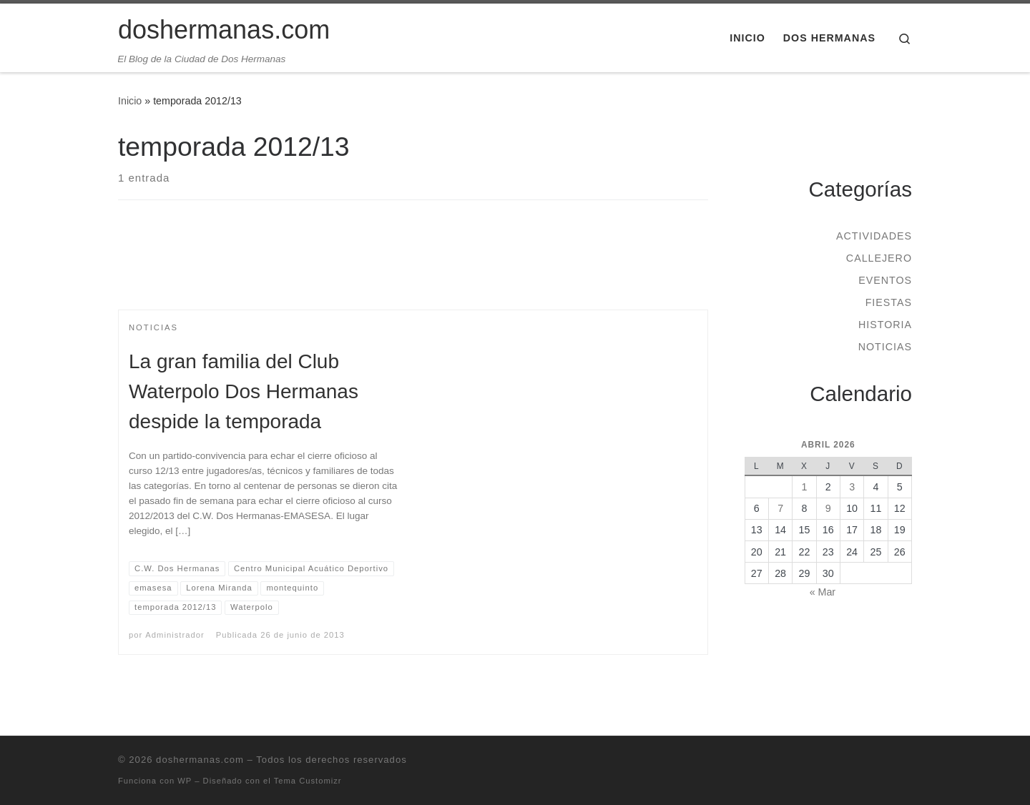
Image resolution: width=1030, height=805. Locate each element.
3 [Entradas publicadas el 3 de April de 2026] (852, 487)
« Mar (822, 592)
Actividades (874, 236)
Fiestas (888, 302)
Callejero (879, 258)
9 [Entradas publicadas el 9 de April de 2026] (828, 508)
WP (184, 780)
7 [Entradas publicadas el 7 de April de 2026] (780, 508)
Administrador (174, 635)
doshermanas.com (200, 759)
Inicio (130, 101)
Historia (885, 324)
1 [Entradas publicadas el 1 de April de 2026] (804, 487)
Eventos (885, 280)
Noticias (885, 346)
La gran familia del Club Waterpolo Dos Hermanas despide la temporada (243, 391)
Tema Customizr (308, 780)
